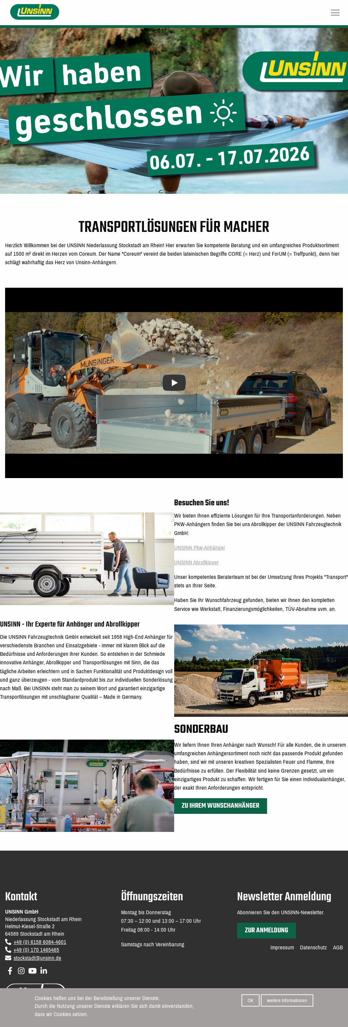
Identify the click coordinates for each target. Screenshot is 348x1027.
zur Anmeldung (266, 930)
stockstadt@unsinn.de (37, 958)
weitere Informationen (287, 1000)
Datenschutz (313, 948)
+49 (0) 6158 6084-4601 (40, 942)
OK (250, 1000)
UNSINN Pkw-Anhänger (199, 547)
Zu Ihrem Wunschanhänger (220, 806)
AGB (338, 948)
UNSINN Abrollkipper (196, 562)
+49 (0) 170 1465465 (36, 950)
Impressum (282, 948)
